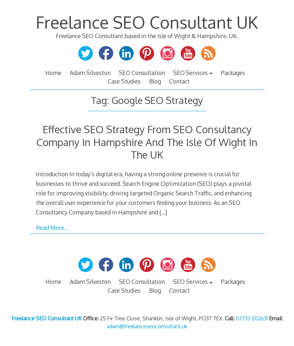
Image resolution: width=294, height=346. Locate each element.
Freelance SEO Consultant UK (147, 22)
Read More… (52, 227)
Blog (155, 81)
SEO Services (190, 72)
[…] (163, 212)
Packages (233, 72)
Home (53, 72)
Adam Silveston (90, 72)
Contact (179, 81)
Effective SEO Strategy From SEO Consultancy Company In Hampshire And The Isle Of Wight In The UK (146, 142)
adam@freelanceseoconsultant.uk (147, 326)
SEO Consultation (142, 72)
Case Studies (124, 81)
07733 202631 (252, 318)
